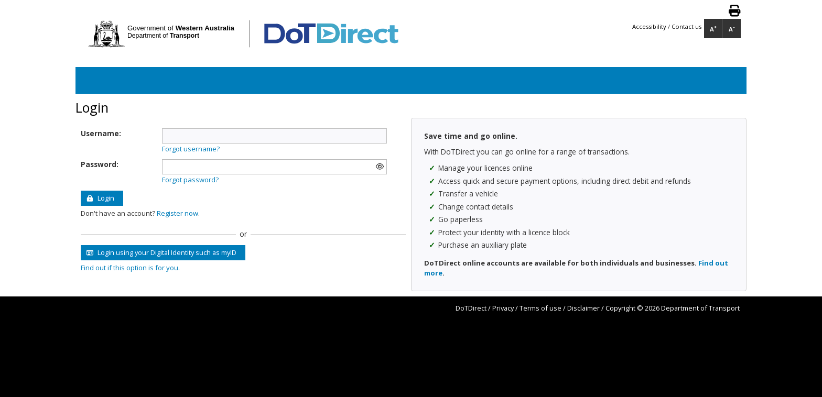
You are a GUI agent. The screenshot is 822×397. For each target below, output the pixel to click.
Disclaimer (583, 308)
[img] (379, 166)
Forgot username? (191, 148)
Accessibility (650, 26)
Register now (177, 213)
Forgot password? (190, 179)
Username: (101, 133)
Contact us (686, 26)
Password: (99, 164)
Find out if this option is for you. (130, 267)
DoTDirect (471, 308)
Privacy (503, 308)
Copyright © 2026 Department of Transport (672, 308)
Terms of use (540, 308)
